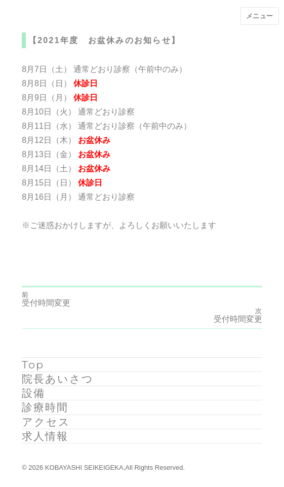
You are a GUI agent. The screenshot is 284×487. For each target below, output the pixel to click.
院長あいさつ (58, 378)
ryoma (32, 252)
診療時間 (45, 407)
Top (33, 364)
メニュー (259, 16)
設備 (33, 393)
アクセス (46, 422)
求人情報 (45, 436)
